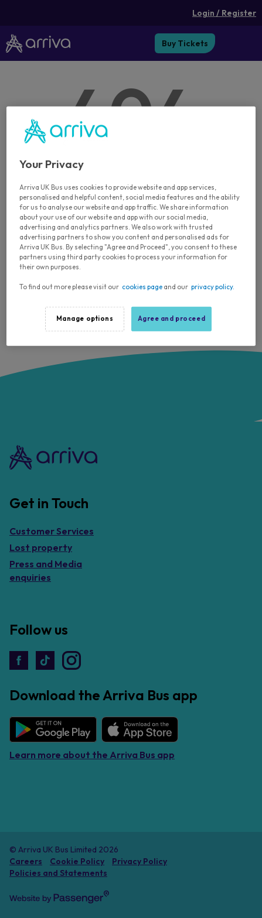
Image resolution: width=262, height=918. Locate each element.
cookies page (142, 287)
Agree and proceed (172, 318)
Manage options (85, 318)
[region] (131, 226)
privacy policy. (212, 287)
